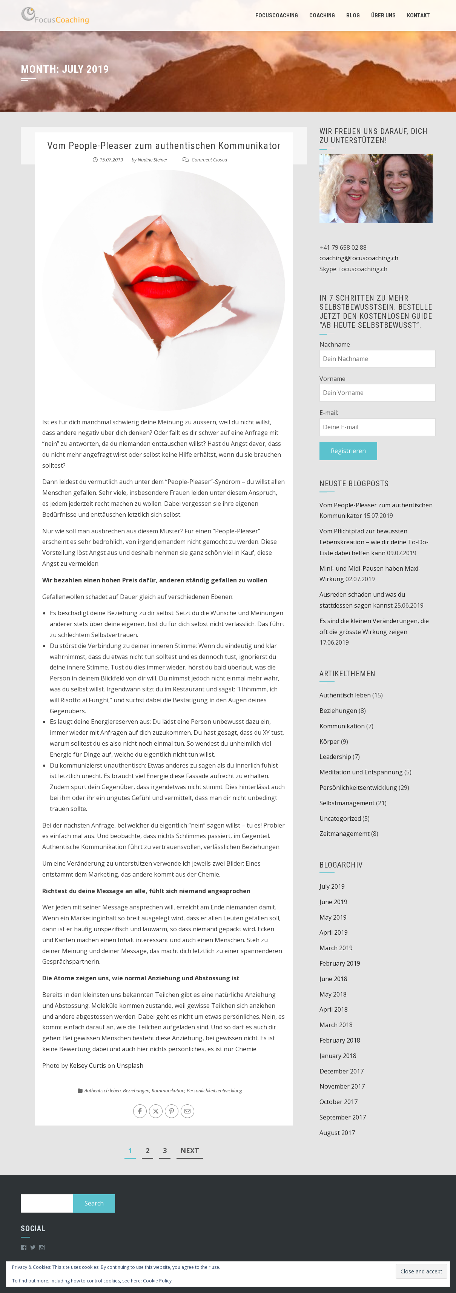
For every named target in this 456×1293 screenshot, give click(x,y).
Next (189, 1150)
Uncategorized (340, 818)
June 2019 (333, 902)
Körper (329, 741)
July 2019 (332, 886)
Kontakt (418, 15)
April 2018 (333, 1009)
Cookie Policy (157, 1281)
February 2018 (339, 1040)
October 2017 (338, 1102)
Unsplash (130, 1065)
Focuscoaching (276, 15)
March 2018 (336, 1025)
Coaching (322, 15)
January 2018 (337, 1056)
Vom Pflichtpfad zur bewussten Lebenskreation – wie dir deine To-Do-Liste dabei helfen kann (373, 542)
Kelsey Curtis (87, 1065)
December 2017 (341, 1071)
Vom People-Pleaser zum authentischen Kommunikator (164, 145)
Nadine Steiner (152, 159)
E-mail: (328, 412)
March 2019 (336, 948)
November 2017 (342, 1086)
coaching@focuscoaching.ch (358, 258)
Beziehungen (136, 1090)
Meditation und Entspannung (361, 772)
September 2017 (342, 1117)
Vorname (332, 379)
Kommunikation (168, 1090)
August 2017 (337, 1133)
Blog (353, 15)
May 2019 (333, 917)
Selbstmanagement (347, 803)
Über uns (383, 15)
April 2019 (333, 932)
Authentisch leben (102, 1090)
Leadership (335, 756)
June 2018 (333, 979)
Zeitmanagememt (344, 833)
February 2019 (339, 963)
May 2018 (333, 994)
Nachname (334, 344)
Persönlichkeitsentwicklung (214, 1090)
